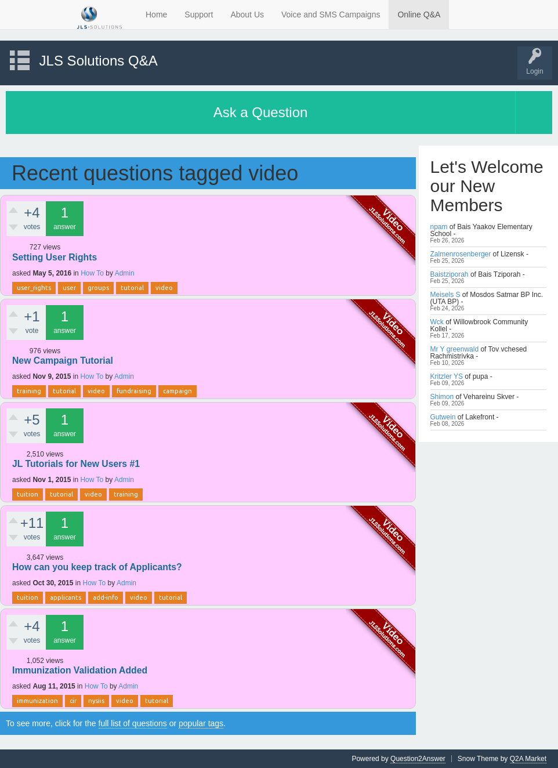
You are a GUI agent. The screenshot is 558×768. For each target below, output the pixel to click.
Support (198, 14)
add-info (105, 597)
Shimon (442, 397)
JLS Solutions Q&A (98, 60)
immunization (37, 700)
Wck (437, 322)
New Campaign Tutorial (62, 360)
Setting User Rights (54, 257)
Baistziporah (449, 274)
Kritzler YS (446, 376)
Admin (125, 273)
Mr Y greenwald (454, 349)
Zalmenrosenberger (460, 254)
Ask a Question (260, 112)
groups (98, 287)
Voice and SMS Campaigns (330, 14)
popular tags (201, 723)
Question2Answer (417, 759)
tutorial (132, 287)
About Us (247, 14)
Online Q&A (418, 14)
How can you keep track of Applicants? (97, 567)
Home (156, 14)
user (69, 287)
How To (92, 273)
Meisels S (445, 295)
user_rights (34, 287)
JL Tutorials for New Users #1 (76, 464)
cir (73, 700)
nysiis (96, 700)
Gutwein (443, 417)
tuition (27, 494)
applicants (65, 597)
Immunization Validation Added (79, 670)
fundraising (134, 390)
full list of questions (133, 723)
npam (439, 227)
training (29, 390)
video (164, 287)
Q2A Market (528, 759)
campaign (177, 390)
